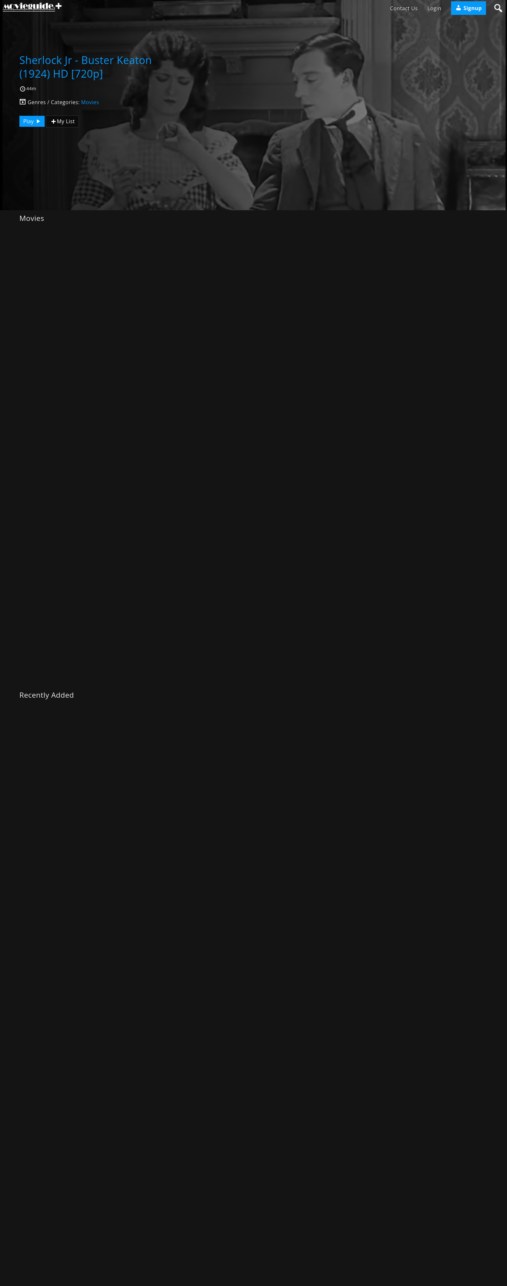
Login (434, 8)
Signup (468, 8)
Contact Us (404, 8)
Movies (90, 102)
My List (62, 121)
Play (32, 121)
